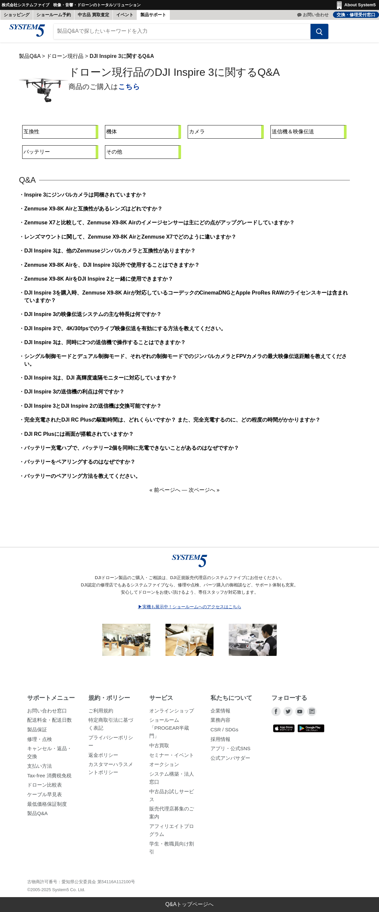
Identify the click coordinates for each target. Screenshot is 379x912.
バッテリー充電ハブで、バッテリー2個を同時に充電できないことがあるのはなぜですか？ (131, 450)
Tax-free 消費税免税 (49, 778)
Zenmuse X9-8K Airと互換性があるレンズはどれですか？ (93, 211)
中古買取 (159, 748)
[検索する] (315, 34)
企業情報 (220, 713)
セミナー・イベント (171, 757)
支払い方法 (39, 768)
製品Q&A (29, 59)
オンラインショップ (171, 713)
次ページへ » (204, 493)
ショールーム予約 (53, 14)
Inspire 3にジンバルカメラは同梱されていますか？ (85, 197)
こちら (129, 89)
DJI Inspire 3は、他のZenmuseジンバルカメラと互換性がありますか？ (109, 253)
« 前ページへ (164, 493)
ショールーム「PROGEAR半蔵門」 (169, 731)
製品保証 (37, 732)
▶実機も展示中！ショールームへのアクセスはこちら (189, 609)
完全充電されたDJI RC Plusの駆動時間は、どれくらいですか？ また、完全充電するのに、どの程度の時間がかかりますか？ (172, 423)
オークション (164, 767)
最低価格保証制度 (47, 806)
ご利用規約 (100, 713)
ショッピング (16, 14)
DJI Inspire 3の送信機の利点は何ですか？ (74, 394)
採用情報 (220, 742)
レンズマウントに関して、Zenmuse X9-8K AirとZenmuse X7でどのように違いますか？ (130, 239)
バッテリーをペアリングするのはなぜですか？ (79, 465)
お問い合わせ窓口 (47, 713)
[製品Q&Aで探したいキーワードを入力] (182, 34)
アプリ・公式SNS (231, 751)
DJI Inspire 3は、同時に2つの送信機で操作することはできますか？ (105, 345)
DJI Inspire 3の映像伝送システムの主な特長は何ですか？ (93, 317)
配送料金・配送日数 (49, 723)
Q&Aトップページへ (190, 904)
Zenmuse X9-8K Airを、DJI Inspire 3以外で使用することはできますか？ (111, 267)
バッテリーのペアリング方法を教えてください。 (82, 478)
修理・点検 (39, 742)
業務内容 (220, 723)
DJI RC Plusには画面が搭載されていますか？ (79, 436)
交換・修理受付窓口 (356, 14)
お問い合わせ (316, 14)
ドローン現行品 (64, 59)
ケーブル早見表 (44, 797)
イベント (124, 14)
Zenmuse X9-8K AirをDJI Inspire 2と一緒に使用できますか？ (98, 281)
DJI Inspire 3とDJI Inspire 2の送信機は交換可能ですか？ (92, 408)
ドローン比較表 (44, 788)
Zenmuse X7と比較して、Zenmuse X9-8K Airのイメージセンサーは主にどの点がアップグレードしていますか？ (159, 225)
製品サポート (153, 14)
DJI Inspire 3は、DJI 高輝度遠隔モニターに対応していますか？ (100, 380)
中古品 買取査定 (93, 14)
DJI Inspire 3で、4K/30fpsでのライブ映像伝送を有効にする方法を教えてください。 (125, 331)
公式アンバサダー (230, 760)
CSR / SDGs (224, 732)
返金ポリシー (103, 757)
